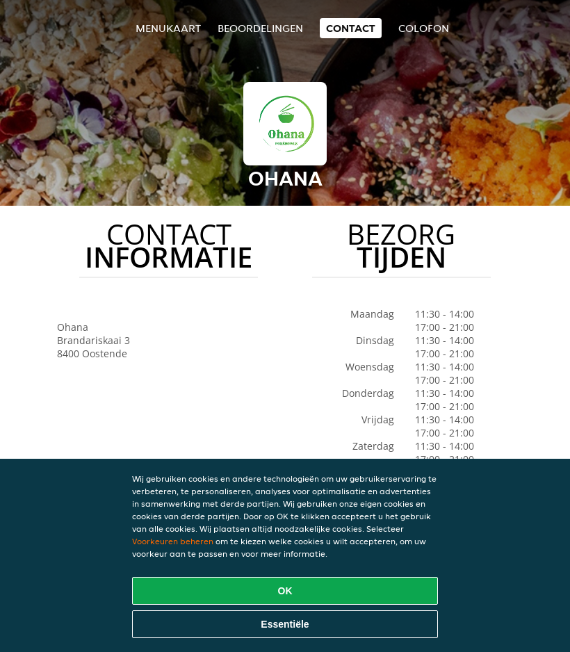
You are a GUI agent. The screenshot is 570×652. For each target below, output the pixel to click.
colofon (423, 28)
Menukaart (168, 28)
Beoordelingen (260, 28)
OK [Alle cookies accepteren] (285, 590)
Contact (350, 28)
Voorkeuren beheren (172, 541)
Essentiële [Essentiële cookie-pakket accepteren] (285, 624)
